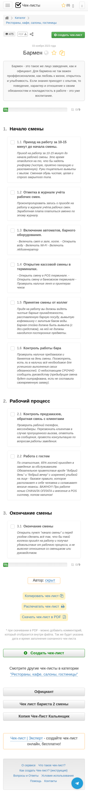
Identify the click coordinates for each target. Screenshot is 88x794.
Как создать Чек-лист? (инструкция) (44, 770)
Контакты (50, 781)
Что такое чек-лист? (51, 765)
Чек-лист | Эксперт (26, 738)
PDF (22, 34)
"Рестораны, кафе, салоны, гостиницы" (44, 674)
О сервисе (28, 765)
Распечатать (44, 606)
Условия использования (57, 775)
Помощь (35, 781)
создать (68, 35)
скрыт (50, 580)
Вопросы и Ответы (25, 775)
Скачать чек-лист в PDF (44, 617)
